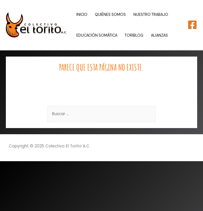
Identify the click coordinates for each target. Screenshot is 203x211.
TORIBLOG (134, 35)
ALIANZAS (159, 35)
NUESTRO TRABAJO (150, 14)
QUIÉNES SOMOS (110, 14)
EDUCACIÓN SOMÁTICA (96, 35)
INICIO (81, 14)
